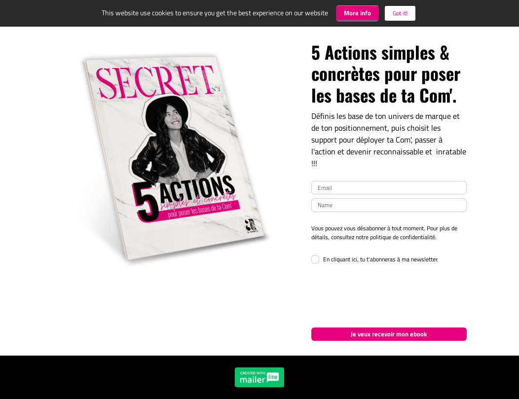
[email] (389, 188)
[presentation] (386, 296)
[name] (389, 205)
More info (357, 13)
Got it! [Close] (400, 13)
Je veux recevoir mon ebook (389, 334)
